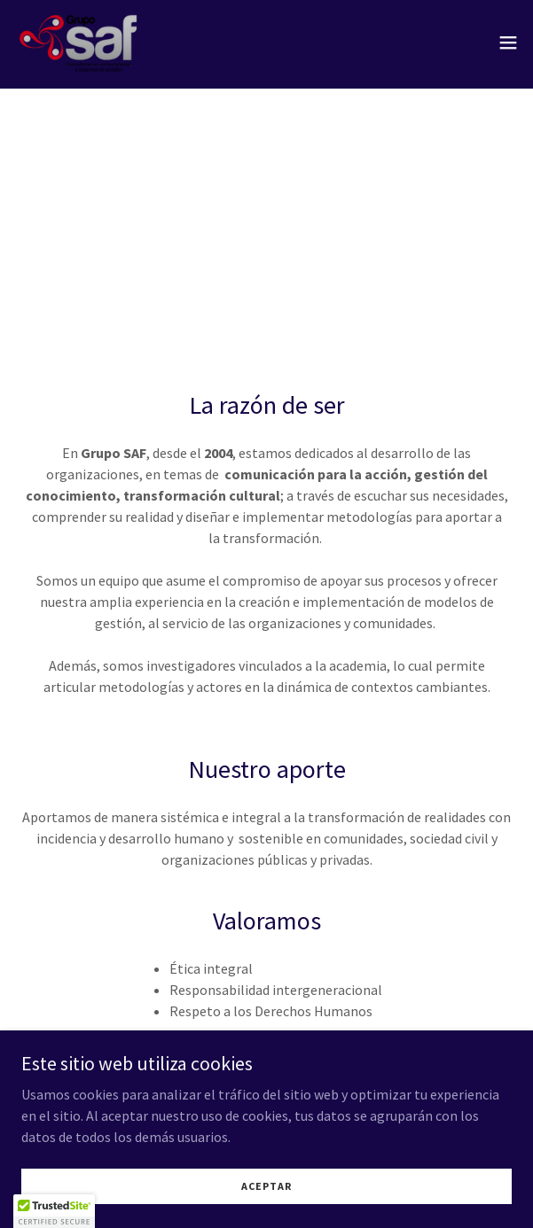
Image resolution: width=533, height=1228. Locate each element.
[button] (508, 42)
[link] (78, 42)
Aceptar (266, 1198)
